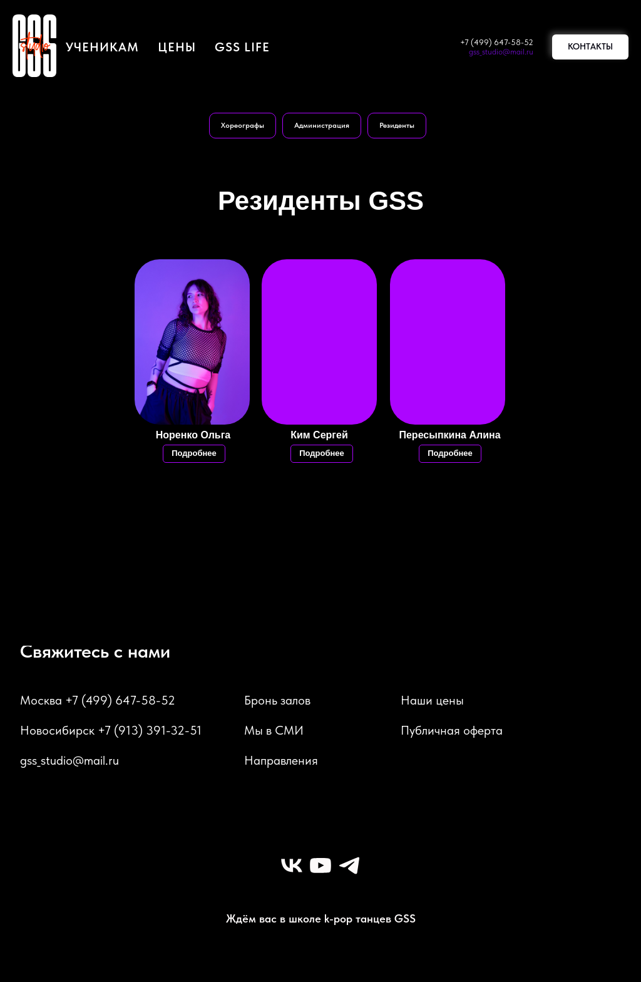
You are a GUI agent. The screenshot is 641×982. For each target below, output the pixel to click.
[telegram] (349, 865)
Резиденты (396, 125)
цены (177, 46)
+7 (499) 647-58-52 (496, 42)
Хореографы (242, 125)
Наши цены (432, 700)
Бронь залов (277, 700)
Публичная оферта (452, 730)
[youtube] (320, 865)
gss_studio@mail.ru (501, 51)
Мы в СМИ (274, 730)
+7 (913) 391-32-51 (150, 730)
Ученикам (102, 46)
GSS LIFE (242, 46)
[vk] (291, 865)
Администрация (321, 125)
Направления (281, 760)
